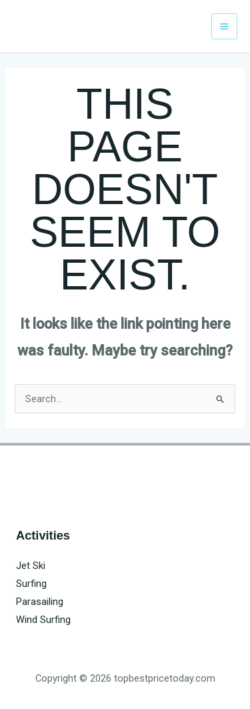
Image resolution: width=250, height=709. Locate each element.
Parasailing (39, 602)
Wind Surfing (43, 620)
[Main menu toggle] (224, 26)
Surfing (31, 584)
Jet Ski (30, 566)
